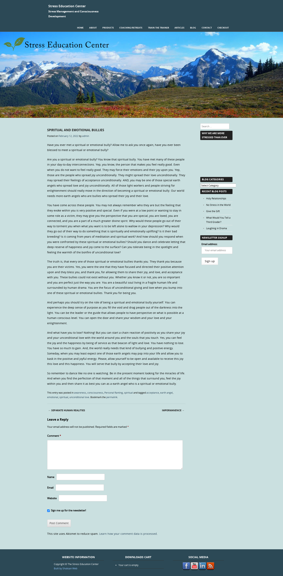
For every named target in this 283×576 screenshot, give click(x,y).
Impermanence (173, 410)
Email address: (209, 244)
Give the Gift (213, 211)
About (93, 27)
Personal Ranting (113, 392)
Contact (207, 27)
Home (80, 27)
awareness (80, 392)
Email (50, 487)
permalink (111, 397)
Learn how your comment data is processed (128, 534)
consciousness (95, 392)
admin (85, 135)
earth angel (166, 392)
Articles (179, 27)
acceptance (152, 392)
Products (108, 27)
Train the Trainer (158, 27)
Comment (54, 436)
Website (52, 498)
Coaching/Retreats (130, 27)
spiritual (128, 392)
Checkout (223, 27)
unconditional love (79, 397)
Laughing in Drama (216, 228)
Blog (193, 27)
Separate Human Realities (66, 410)
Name (50, 477)
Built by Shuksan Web (65, 568)
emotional (52, 397)
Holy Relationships (216, 198)
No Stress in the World (218, 204)
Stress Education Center (67, 6)
